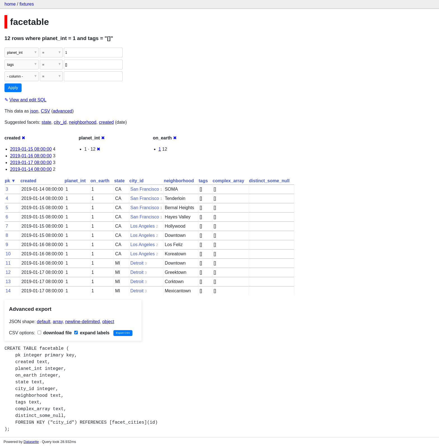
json (34, 111)
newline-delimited (82, 321)
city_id (60, 122)
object (108, 321)
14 (8, 290)
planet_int (75, 180)
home (10, 4)
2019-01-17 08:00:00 (31, 162)
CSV (45, 111)
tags (203, 180)
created (106, 122)
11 (8, 263)
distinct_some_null (269, 180)
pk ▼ (10, 180)
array (58, 321)
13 (8, 281)
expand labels (91, 332)
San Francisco (144, 189)
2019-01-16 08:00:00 (31, 155)
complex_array (228, 180)
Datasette (31, 442)
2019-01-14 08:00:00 (31, 169)
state (47, 122)
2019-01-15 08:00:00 (31, 149)
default (43, 321)
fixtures (26, 4)
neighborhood (82, 122)
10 (8, 253)
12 (8, 272)
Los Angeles (142, 226)
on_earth (99, 180)
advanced (62, 111)
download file (55, 332)
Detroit (137, 263)
